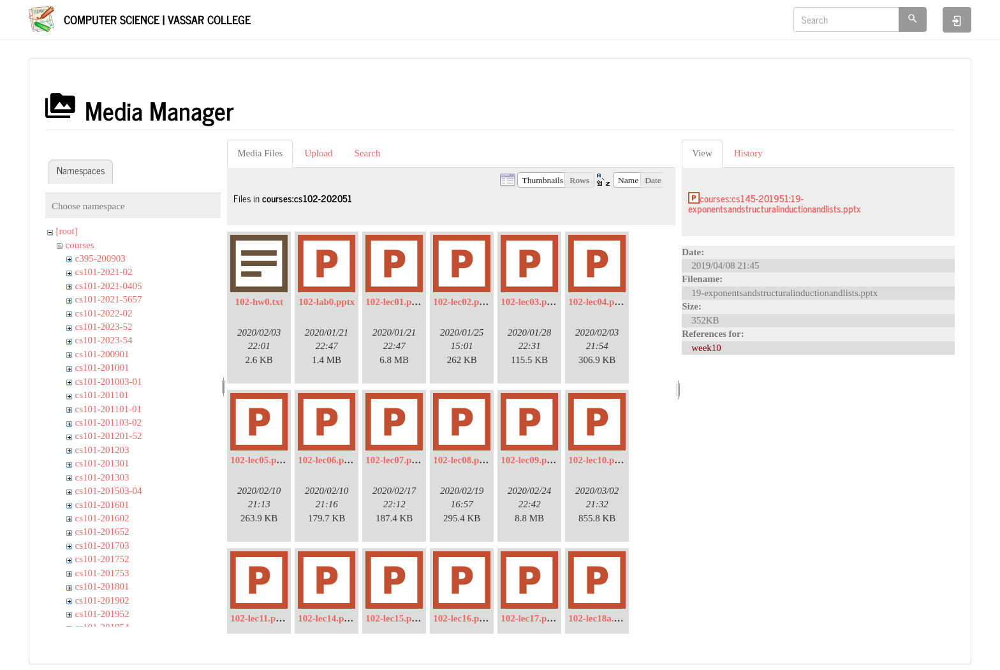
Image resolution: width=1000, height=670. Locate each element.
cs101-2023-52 (104, 327)
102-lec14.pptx (327, 618)
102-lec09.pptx (530, 460)
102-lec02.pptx (462, 302)
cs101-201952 (102, 614)
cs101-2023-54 (104, 340)
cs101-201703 (102, 545)
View (702, 153)
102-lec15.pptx (395, 618)
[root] (67, 231)
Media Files (260, 153)
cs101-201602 (102, 518)
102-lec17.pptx (530, 618)
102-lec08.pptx (462, 460)
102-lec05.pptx (260, 460)
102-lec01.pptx (395, 302)
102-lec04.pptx (598, 302)
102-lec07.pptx (395, 460)
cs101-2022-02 (104, 313)
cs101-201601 (102, 505)
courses (80, 245)
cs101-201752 (102, 559)
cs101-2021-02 (104, 272)
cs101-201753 (102, 573)
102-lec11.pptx (259, 618)
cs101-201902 (102, 600)
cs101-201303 (102, 477)
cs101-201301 (102, 463)
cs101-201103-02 (108, 422)
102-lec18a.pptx (600, 618)
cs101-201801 (102, 586)
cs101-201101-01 (108, 409)
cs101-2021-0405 (108, 286)
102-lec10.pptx (598, 460)
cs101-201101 (102, 395)
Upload (318, 153)
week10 (706, 348)
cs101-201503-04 (108, 491)
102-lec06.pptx (327, 460)
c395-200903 (100, 258)
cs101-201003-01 (108, 381)
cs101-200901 (102, 354)
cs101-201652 (102, 531)
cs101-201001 (102, 367)
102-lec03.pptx (530, 302)
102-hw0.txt (259, 302)
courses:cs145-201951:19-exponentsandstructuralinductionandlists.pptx (774, 203)
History (748, 153)
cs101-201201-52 (108, 436)
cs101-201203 (102, 450)
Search (368, 153)
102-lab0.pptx (326, 302)
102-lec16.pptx (462, 618)
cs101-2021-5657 (108, 299)
